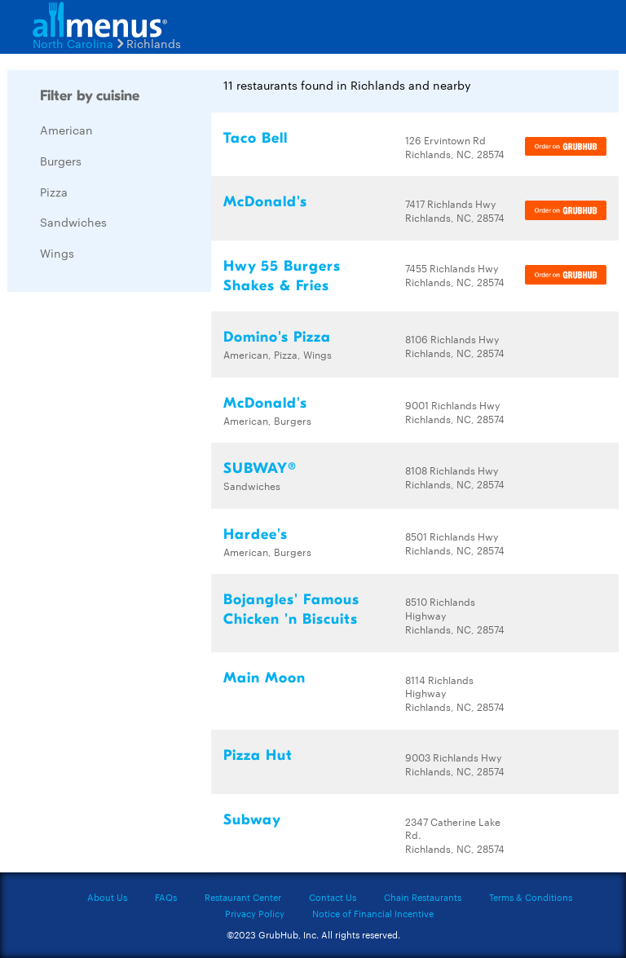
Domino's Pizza (277, 337)
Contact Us (332, 896)
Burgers (61, 160)
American (66, 129)
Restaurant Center (243, 896)
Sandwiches (73, 222)
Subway (252, 819)
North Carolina (73, 43)
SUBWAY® (260, 468)
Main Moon (264, 677)
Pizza (54, 191)
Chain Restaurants (422, 896)
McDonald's (265, 201)
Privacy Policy (254, 913)
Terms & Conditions (530, 896)
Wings (57, 253)
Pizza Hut (258, 755)
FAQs (166, 896)
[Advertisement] (129, 548)
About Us (107, 896)
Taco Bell (255, 138)
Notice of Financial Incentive (373, 913)
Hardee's (255, 534)
